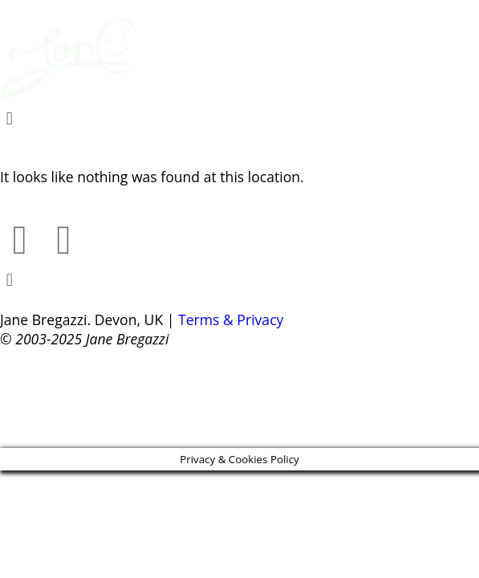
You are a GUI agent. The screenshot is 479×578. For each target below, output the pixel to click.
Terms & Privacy (230, 319)
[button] (239, 117)
